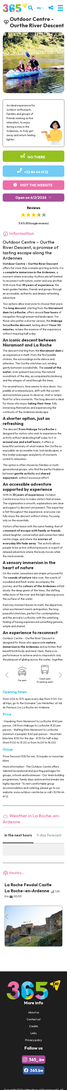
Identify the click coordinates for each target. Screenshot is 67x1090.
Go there (36, 157)
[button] (60, 8)
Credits (33, 1026)
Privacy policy (33, 1040)
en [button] (40, 8)
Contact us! (34, 1019)
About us (33, 1012)
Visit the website (36, 185)
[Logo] (15, 8)
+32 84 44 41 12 (36, 172)
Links (33, 1033)
